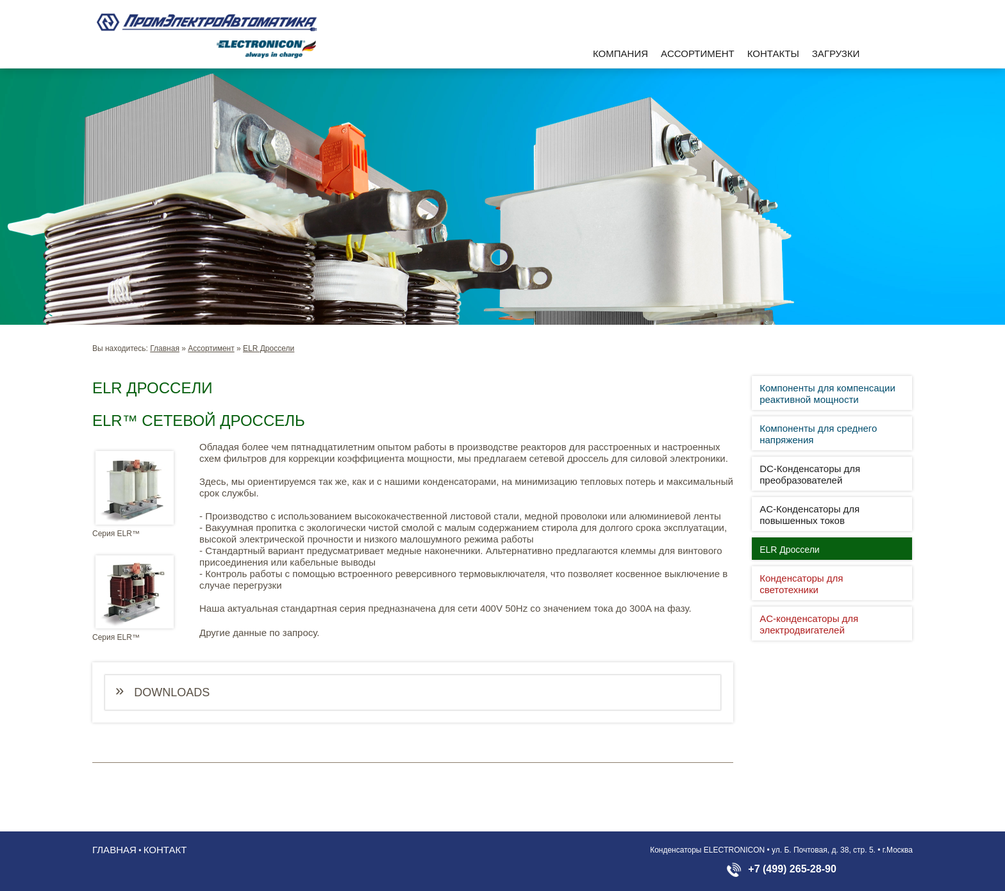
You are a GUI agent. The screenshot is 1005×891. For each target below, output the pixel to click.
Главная (164, 348)
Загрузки (836, 53)
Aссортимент (698, 53)
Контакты (773, 53)
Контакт (165, 849)
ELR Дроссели (268, 348)
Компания (620, 53)
